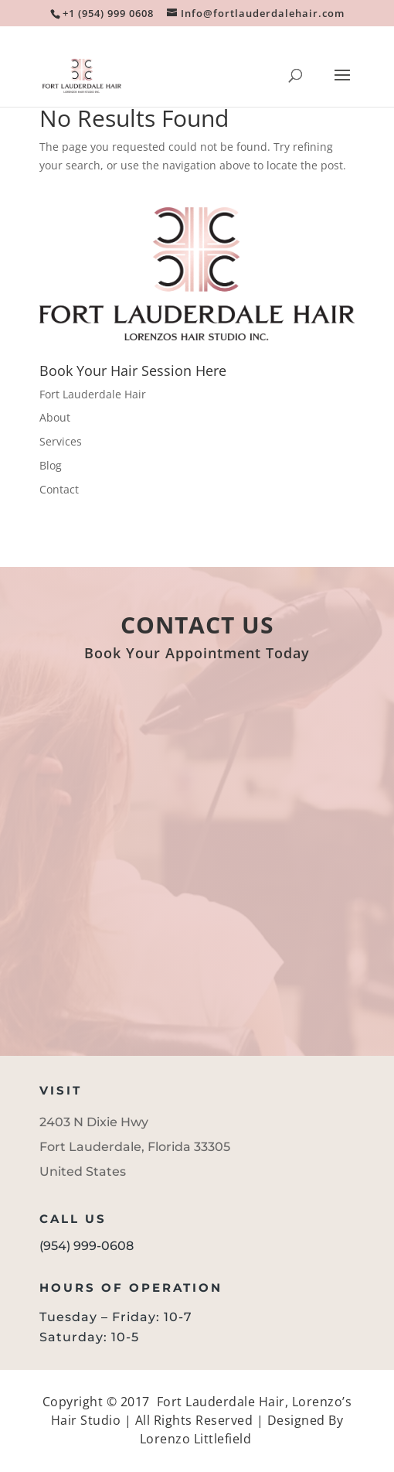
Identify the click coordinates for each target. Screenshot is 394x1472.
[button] (342, 85)
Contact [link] (59, 489)
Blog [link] (50, 465)
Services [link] (60, 441)
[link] (107, 13)
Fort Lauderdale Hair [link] (92, 394)
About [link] (54, 417)
